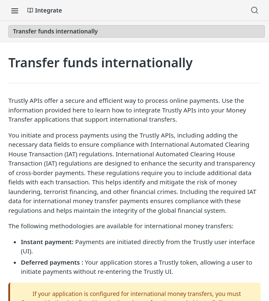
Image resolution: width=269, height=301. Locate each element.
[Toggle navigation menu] (14, 10)
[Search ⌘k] (254, 10)
